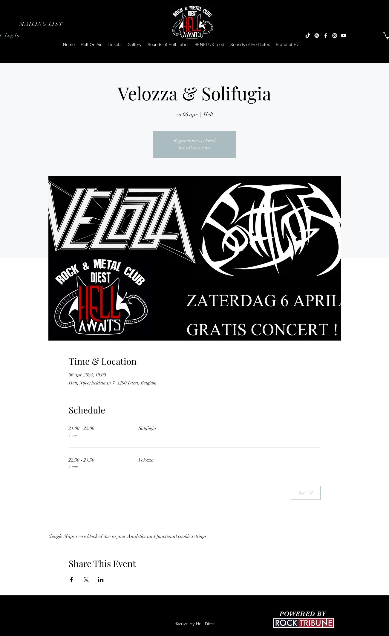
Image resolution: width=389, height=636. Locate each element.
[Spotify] (317, 36)
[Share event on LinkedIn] (101, 579)
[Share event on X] (86, 579)
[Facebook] (326, 36)
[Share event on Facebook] (71, 579)
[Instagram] (335, 36)
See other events (194, 148)
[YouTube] (344, 36)
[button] (42, 24)
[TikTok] (308, 36)
